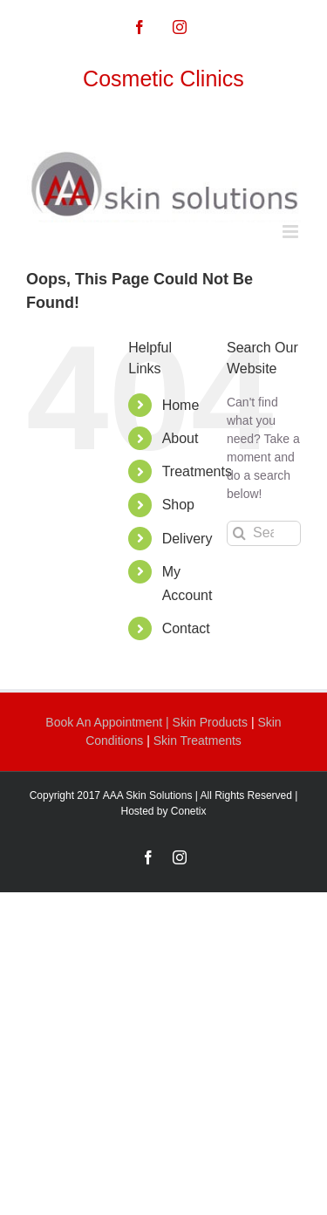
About (180, 438)
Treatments (197, 471)
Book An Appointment (105, 722)
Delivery (187, 538)
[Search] (239, 533)
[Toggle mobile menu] (292, 231)
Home (181, 405)
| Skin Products (207, 722)
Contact (186, 628)
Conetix (189, 811)
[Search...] (264, 533)
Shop (178, 504)
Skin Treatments (197, 740)
